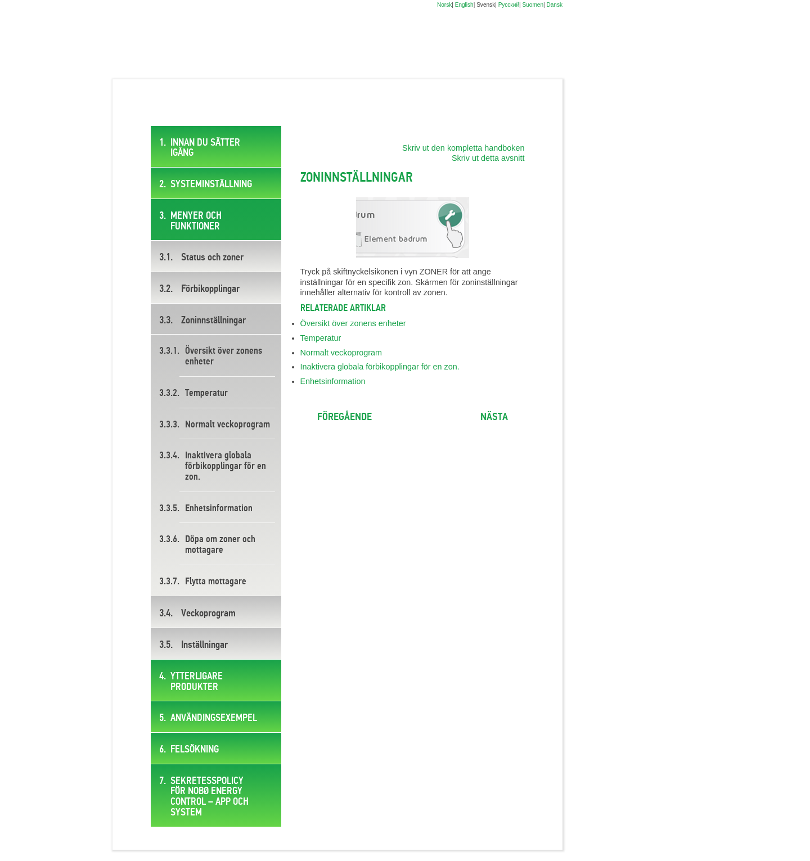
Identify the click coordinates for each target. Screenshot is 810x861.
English (464, 5)
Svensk (485, 5)
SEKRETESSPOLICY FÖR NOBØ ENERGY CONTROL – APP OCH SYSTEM (209, 797)
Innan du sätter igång (205, 148)
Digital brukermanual (157, 45)
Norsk (444, 5)
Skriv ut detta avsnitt (488, 158)
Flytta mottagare (215, 582)
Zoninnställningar (213, 320)
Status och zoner (212, 258)
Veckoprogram (208, 613)
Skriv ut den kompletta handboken (463, 147)
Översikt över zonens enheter (223, 356)
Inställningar (204, 645)
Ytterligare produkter (196, 681)
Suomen (532, 5)
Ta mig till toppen (412, 418)
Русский (508, 5)
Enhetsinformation (219, 508)
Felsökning (194, 750)
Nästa (494, 417)
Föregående (344, 417)
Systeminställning (211, 184)
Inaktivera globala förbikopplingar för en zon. (225, 466)
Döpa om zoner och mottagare (220, 545)
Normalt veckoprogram (227, 425)
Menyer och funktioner (196, 221)
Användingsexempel (213, 718)
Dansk (554, 5)
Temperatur (206, 393)
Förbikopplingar (210, 289)
